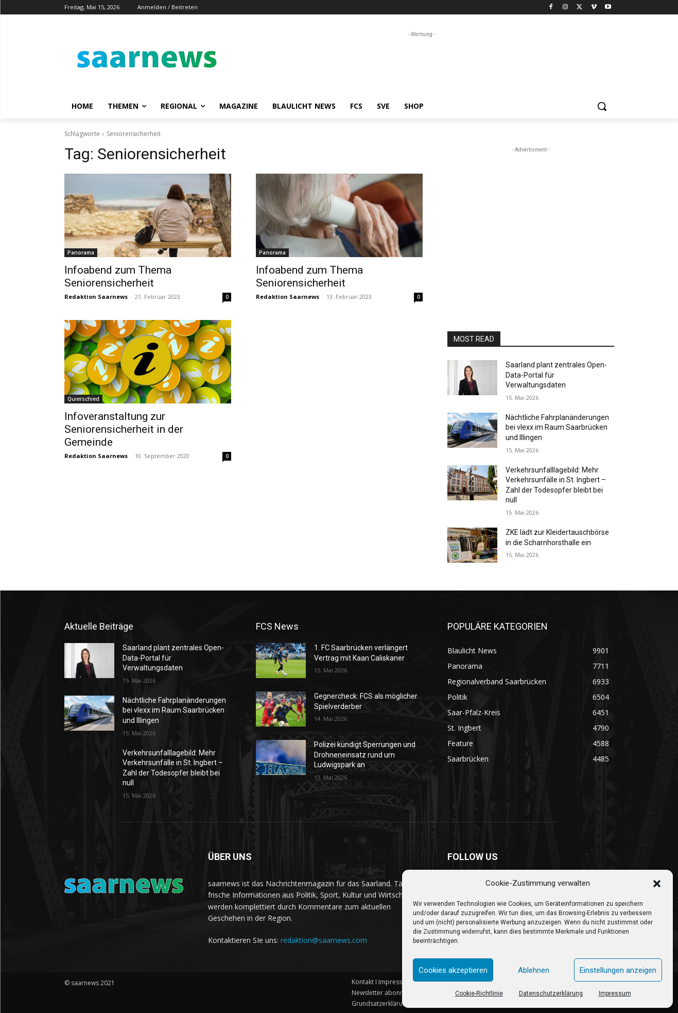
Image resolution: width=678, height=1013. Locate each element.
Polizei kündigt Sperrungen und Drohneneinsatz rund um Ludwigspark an (364, 754)
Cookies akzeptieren (453, 970)
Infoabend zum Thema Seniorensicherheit (117, 276)
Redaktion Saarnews (96, 296)
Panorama (80, 252)
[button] (657, 884)
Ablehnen (533, 970)
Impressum (615, 993)
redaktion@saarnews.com (324, 940)
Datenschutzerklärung (551, 993)
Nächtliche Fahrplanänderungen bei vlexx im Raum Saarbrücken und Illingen (557, 427)
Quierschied (83, 398)
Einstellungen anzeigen (618, 970)
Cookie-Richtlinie (479, 993)
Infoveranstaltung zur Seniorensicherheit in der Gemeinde (123, 429)
